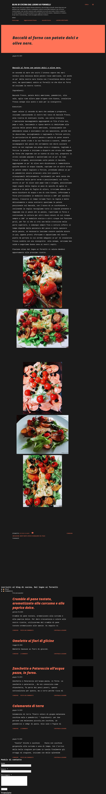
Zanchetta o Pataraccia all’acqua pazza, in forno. (38, 670)
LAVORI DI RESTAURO (62, 20)
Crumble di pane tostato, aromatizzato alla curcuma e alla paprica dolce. (38, 603)
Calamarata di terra (28, 706)
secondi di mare (24, 533)
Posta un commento (26, 630)
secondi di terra (46, 20)
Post (6, 589)
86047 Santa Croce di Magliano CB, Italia (32, 536)
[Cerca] (86, 5)
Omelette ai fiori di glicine (33, 640)
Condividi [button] (70, 533)
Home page (15, 20)
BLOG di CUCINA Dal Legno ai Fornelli (31, 4)
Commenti (8, 591)
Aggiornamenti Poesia (30, 20)
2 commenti (24, 653)
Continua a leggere (60, 630)
